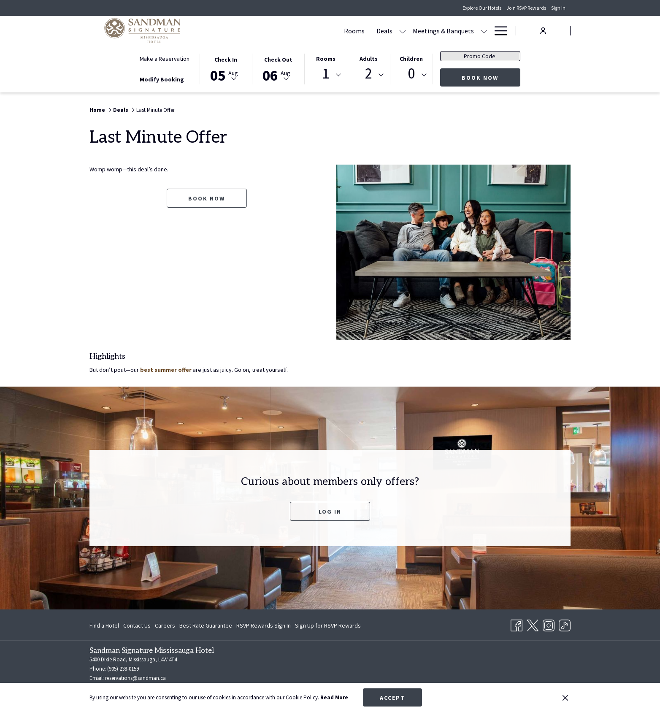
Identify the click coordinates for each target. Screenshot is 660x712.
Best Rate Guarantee (205, 625)
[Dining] (423, 30)
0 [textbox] (411, 73)
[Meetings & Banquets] (362, 30)
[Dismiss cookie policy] (565, 698)
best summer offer (166, 370)
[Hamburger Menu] (497, 30)
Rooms (325, 58)
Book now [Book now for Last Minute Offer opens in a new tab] (206, 198)
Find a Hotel (104, 625)
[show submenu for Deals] (322, 30)
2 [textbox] (368, 73)
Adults (369, 58)
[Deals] (304, 30)
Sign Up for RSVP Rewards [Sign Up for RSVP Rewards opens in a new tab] (328, 626)
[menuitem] (105, 625)
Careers (165, 625)
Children (411, 58)
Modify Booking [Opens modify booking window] (162, 79)
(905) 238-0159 (122, 668)
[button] (225, 68)
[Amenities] (459, 30)
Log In (330, 511)
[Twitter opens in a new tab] (532, 624)
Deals (120, 110)
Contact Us (137, 625)
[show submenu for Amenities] (484, 30)
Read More (334, 697)
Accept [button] (392, 697)
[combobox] (325, 75)
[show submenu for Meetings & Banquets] (403, 30)
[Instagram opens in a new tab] (549, 624)
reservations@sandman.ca (135, 678)
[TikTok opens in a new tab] (565, 624)
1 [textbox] (325, 73)
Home (97, 110)
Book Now (491, 77)
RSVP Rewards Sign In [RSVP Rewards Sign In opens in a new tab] (263, 626)
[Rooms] (273, 30)
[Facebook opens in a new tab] (516, 624)
